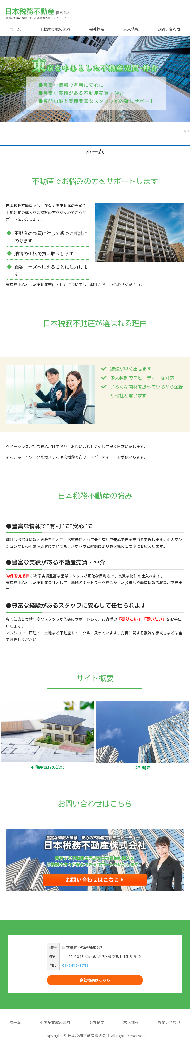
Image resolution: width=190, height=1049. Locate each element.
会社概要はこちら (95, 980)
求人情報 (131, 29)
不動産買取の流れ (55, 29)
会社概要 (97, 29)
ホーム (15, 29)
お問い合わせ (169, 29)
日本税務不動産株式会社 (89, 1035)
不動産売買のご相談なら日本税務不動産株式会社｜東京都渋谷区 (38, 13)
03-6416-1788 (75, 965)
